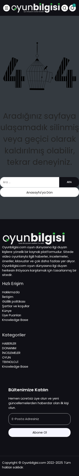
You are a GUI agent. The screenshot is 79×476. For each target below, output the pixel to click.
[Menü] (6, 8)
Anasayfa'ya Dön (39, 192)
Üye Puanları (11, 315)
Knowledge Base (15, 320)
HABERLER (9, 343)
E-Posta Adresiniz (25, 419)
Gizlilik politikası (13, 301)
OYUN (6, 357)
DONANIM (9, 348)
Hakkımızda (11, 292)
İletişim (7, 297)
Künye (7, 310)
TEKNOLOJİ (10, 362)
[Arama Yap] (64, 8)
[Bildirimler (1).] (72, 8)
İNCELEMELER (11, 353)
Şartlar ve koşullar (15, 306)
